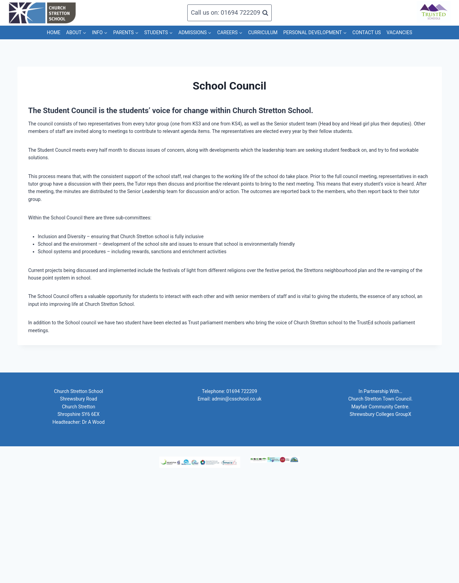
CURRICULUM (263, 32)
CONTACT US (366, 32)
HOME (53, 32)
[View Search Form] (229, 12)
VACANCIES (399, 32)
